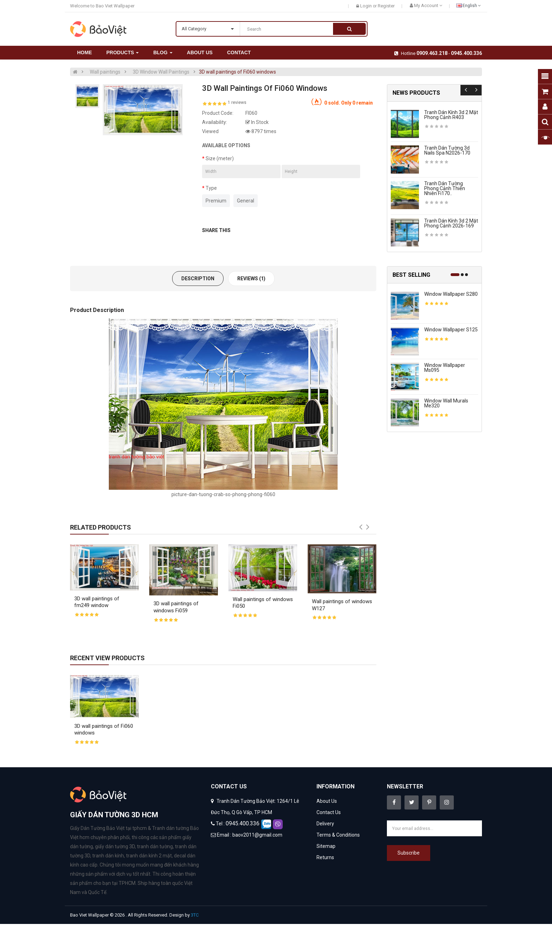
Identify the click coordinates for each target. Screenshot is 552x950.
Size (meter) (220, 158)
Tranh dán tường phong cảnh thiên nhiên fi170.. (444, 188)
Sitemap (325, 846)
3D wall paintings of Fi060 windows (237, 71)
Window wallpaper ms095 (444, 367)
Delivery (325, 823)
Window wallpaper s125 (451, 329)
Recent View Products (107, 658)
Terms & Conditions (338, 835)
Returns (325, 857)
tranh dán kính (108, 855)
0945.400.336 (466, 53)
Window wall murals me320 (446, 403)
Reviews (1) (251, 278)
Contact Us (328, 812)
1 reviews (237, 102)
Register (386, 5)
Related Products (100, 527)
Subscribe (408, 853)
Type (211, 188)
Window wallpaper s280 (451, 294)
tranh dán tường (155, 846)
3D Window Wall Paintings (161, 71)
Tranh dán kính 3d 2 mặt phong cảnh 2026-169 (451, 223)
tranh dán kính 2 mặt (149, 855)
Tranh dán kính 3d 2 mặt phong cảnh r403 (451, 115)
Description (197, 278)
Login (366, 5)
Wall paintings (105, 71)
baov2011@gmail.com (257, 835)
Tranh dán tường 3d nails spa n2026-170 (447, 150)
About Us (326, 801)
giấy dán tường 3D (115, 846)
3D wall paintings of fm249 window (96, 602)
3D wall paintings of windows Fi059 (176, 607)
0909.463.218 (431, 53)
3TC (195, 915)
